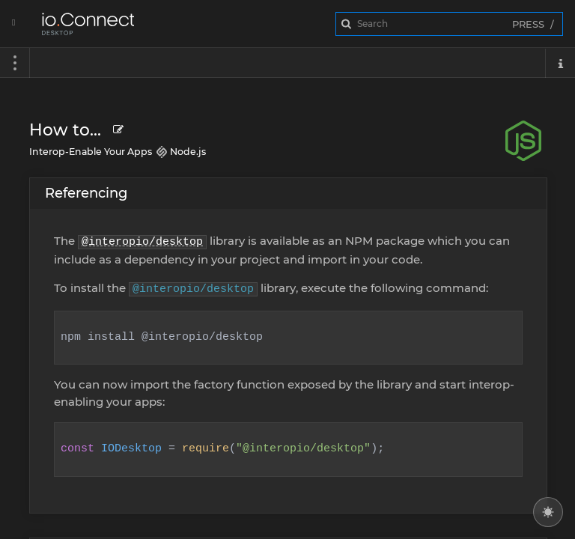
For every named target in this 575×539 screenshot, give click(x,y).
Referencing (86, 193)
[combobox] (449, 24)
